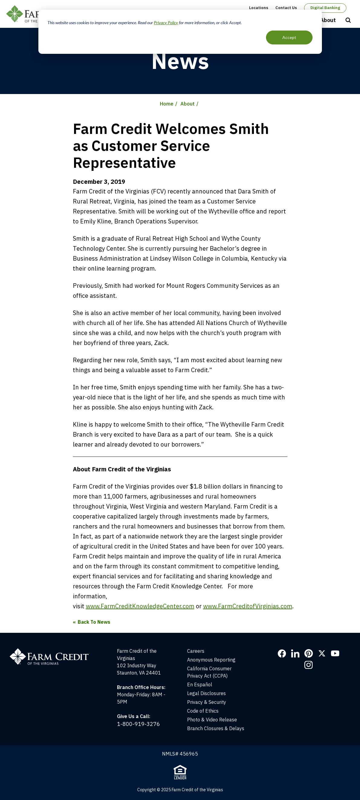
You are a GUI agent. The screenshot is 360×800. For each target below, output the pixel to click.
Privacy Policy (166, 22)
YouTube (335, 653)
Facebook (282, 653)
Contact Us (286, 7)
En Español (199, 684)
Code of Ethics (203, 711)
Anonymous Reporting (211, 660)
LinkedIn (295, 653)
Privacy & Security (206, 702)
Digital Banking (325, 7)
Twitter (322, 653)
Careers (195, 651)
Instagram (308, 665)
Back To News (94, 622)
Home (167, 104)
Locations (258, 7)
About (328, 20)
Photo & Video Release (212, 720)
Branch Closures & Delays (215, 728)
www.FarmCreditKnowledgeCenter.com (140, 606)
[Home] (53, 651)
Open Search (348, 20)
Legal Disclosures (206, 693)
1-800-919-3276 (138, 723)
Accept (289, 37)
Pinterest (308, 653)
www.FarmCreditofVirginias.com (247, 606)
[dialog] (180, 32)
